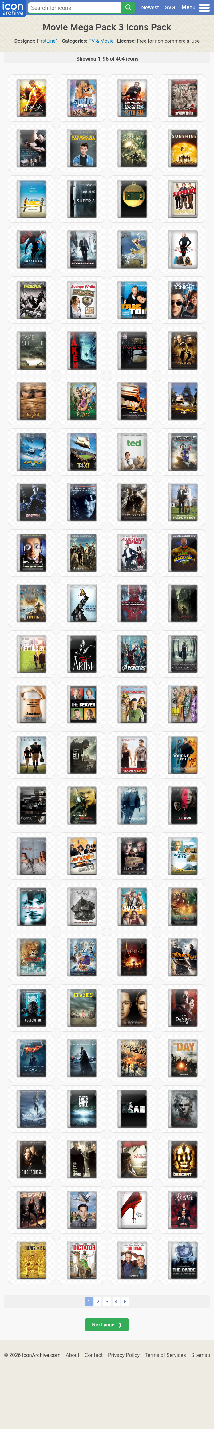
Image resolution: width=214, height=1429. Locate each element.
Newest (150, 7)
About (73, 1355)
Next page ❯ (107, 1325)
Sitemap (200, 1355)
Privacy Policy (124, 1355)
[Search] (128, 8)
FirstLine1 (47, 41)
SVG (170, 7)
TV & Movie (101, 41)
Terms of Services (165, 1355)
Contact (94, 1355)
